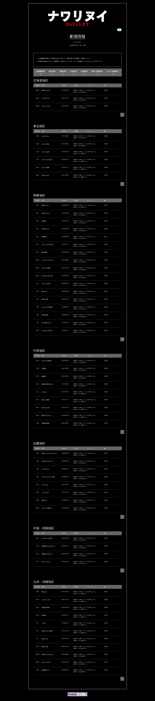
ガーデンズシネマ (46, 662)
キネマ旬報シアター (46, 322)
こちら (91, 61)
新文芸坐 (44, 220)
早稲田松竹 (44, 236)
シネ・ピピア (45, 484)
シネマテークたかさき (47, 330)
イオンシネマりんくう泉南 (48, 476)
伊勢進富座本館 (45, 423)
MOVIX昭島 (44, 252)
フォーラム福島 (45, 167)
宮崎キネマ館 (45, 646)
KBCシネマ (44, 591)
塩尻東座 (44, 376)
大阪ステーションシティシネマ (49, 453)
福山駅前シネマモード (47, 553)
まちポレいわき (45, 175)
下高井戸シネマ (45, 228)
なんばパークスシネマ (47, 461)
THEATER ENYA (46, 607)
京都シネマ (44, 500)
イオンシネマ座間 (46, 267)
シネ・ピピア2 (45, 492)
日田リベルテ (45, 638)
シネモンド (44, 391)
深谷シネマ (44, 291)
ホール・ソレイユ (46, 561)
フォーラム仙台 (45, 143)
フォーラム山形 (45, 151)
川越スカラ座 (45, 299)
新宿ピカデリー (45, 205)
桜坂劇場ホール (45, 669)
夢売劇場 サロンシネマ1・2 (48, 545)
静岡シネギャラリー (46, 415)
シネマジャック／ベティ (48, 260)
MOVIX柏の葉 (45, 314)
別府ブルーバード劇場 (47, 630)
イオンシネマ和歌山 (46, 508)
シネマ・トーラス (46, 105)
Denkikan (44, 615)
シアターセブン (45, 468)
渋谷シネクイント (46, 213)
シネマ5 (43, 623)
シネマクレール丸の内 (47, 538)
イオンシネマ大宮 (46, 283)
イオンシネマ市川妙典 (47, 307)
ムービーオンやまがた (47, 159)
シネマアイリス (45, 98)
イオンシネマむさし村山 (48, 244)
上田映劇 (44, 368)
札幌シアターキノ (46, 90)
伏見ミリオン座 (45, 407)
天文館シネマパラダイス (48, 654)
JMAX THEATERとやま (47, 384)
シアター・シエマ (46, 599)
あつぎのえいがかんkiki (47, 275)
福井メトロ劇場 (45, 399)
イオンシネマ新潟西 (46, 360)
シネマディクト (45, 136)
